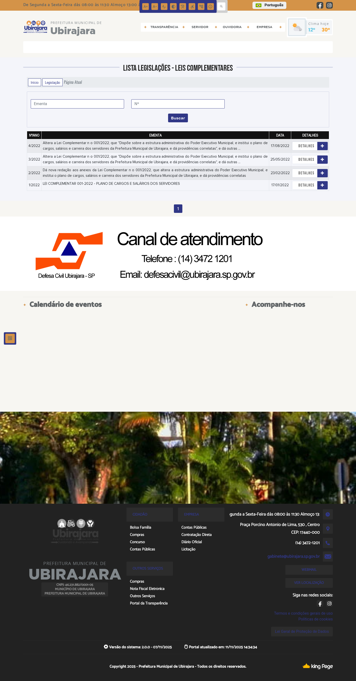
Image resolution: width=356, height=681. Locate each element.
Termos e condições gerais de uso (303, 613)
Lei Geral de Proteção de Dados (302, 631)
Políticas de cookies (315, 619)
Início (34, 82)
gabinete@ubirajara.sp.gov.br (293, 556)
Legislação (52, 82)
